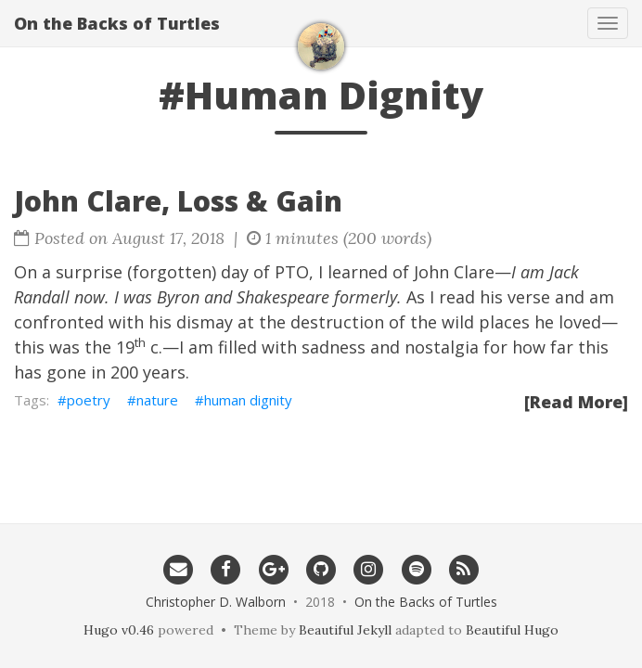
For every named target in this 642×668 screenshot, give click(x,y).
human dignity (248, 400)
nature (157, 400)
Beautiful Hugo (512, 630)
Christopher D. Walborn (216, 601)
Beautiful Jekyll (345, 630)
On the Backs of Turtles (117, 23)
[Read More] (576, 402)
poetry (88, 400)
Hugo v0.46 (118, 630)
